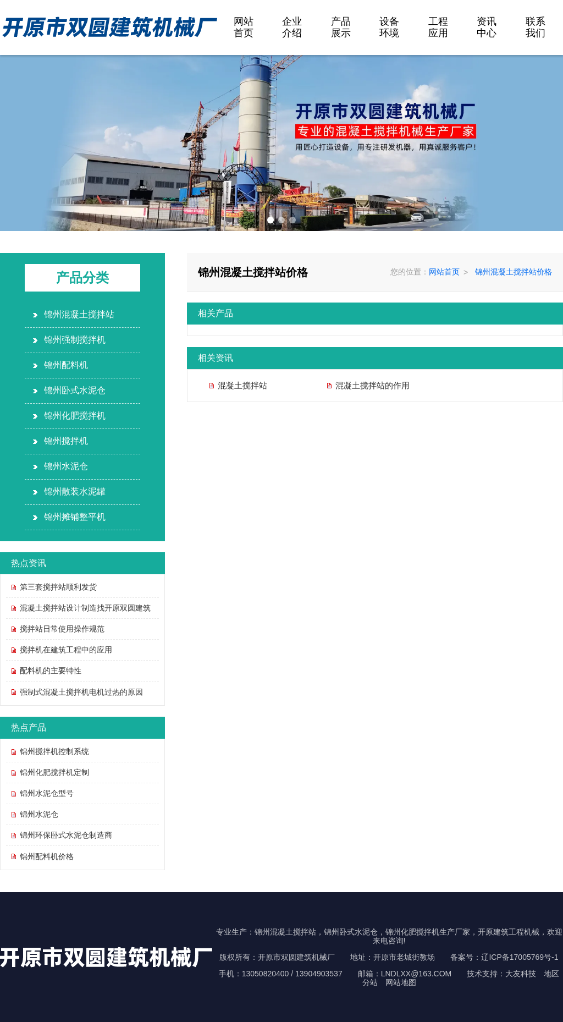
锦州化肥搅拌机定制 (54, 772)
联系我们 (535, 27)
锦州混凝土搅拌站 (79, 314)
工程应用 (438, 27)
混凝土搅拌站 (242, 385)
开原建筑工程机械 (508, 931)
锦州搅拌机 (66, 441)
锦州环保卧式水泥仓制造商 (66, 835)
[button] (270, 220)
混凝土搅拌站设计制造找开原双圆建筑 (85, 607)
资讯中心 (486, 27)
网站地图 (400, 982)
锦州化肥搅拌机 (75, 415)
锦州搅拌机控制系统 (54, 751)
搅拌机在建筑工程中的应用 (66, 649)
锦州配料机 (66, 365)
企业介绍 (292, 27)
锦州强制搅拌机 (75, 339)
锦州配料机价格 (47, 856)
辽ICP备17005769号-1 (519, 957)
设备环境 (389, 27)
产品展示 (341, 27)
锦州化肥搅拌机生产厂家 (427, 931)
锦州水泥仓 (66, 466)
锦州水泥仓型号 (47, 793)
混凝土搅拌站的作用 (372, 385)
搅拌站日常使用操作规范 (62, 628)
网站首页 (243, 27)
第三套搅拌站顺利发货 (58, 587)
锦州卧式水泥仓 (75, 390)
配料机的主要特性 (50, 670)
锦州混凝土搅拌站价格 (513, 271)
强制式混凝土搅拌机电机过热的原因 (81, 692)
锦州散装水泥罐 (75, 491)
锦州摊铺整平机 (75, 516)
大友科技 (520, 973)
